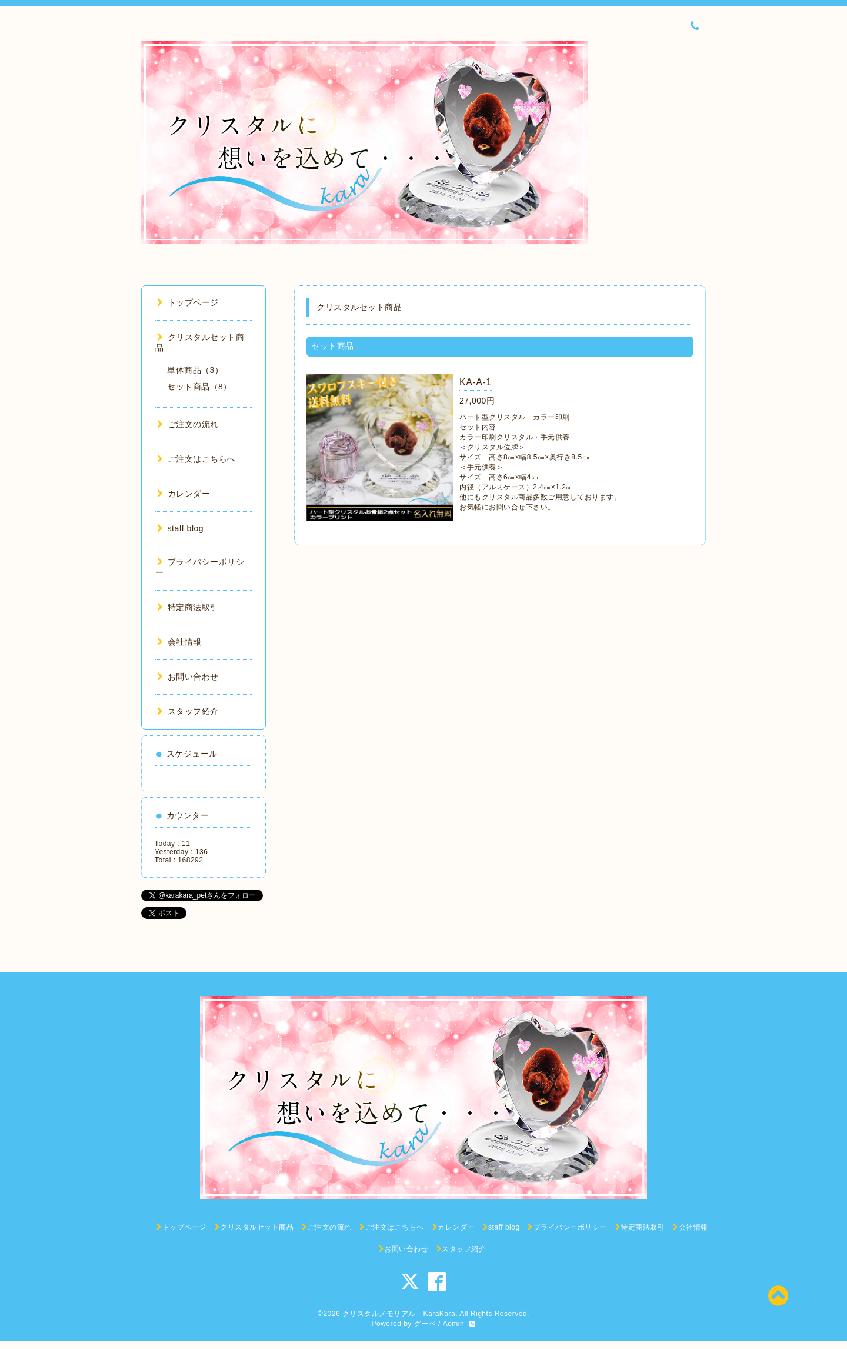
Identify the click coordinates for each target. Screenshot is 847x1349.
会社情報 (179, 642)
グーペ (425, 1324)
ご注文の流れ (188, 424)
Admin (454, 1324)
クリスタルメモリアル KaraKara (398, 1314)
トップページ (188, 302)
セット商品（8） (199, 386)
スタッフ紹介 (188, 711)
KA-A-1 (475, 382)
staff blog (180, 528)
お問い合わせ (188, 676)
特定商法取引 (188, 607)
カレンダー (183, 493)
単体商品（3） (195, 370)
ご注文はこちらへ (196, 459)
